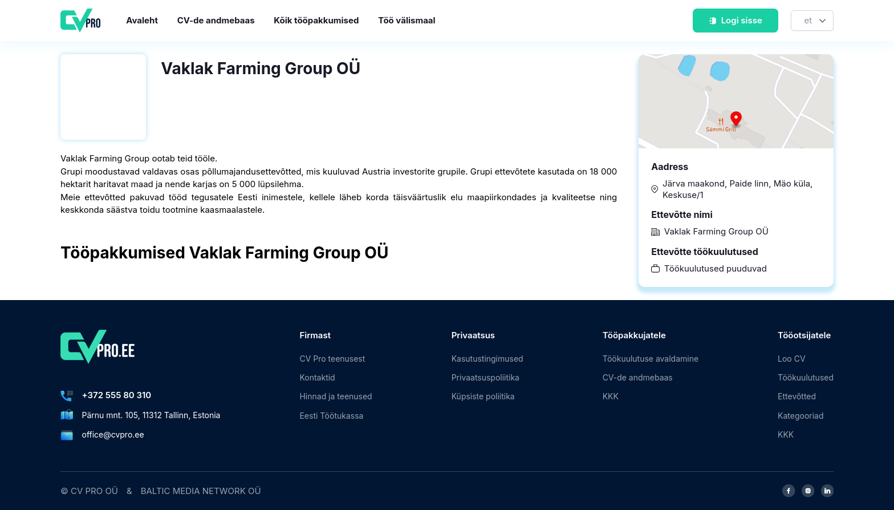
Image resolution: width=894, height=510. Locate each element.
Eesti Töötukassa (331, 415)
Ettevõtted (797, 396)
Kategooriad (800, 415)
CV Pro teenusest (332, 358)
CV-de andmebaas (216, 20)
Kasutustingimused (487, 358)
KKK (611, 396)
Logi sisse (735, 20)
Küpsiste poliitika (483, 396)
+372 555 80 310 (117, 395)
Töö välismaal (406, 20)
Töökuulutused (806, 377)
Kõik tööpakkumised (316, 20)
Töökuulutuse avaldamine (650, 358)
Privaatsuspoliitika (485, 377)
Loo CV (791, 358)
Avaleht (142, 20)
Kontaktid (317, 377)
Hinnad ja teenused (335, 396)
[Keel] (812, 20)
